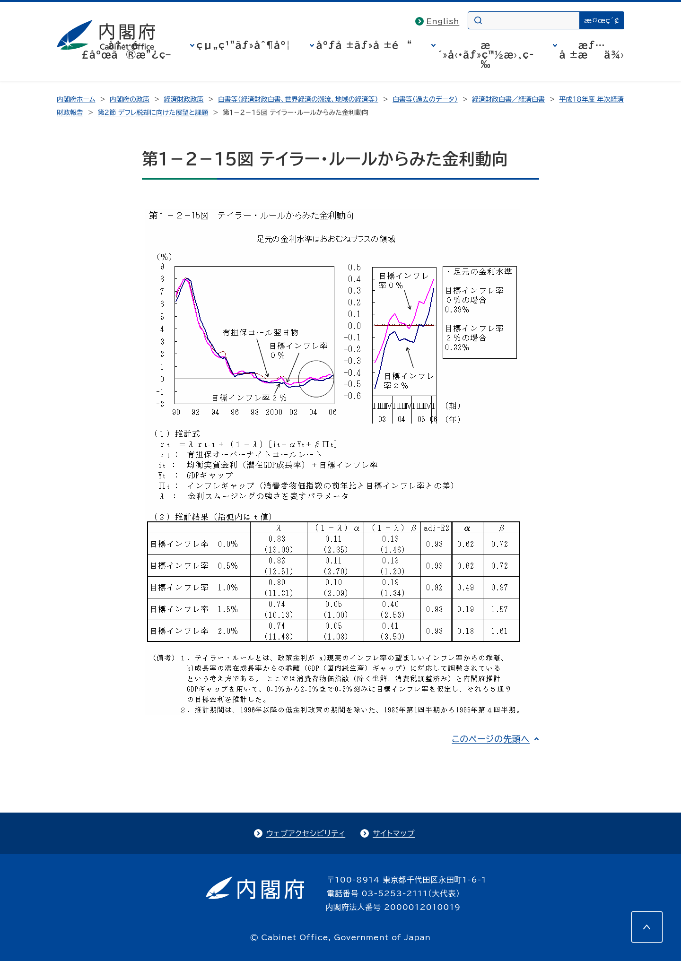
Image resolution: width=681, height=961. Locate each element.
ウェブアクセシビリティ (305, 833)
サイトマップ (394, 833)
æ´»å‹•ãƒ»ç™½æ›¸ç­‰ (486, 54)
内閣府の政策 (129, 99)
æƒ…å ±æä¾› (591, 49)
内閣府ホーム (76, 99)
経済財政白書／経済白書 (508, 99)
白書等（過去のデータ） (425, 99)
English (443, 21)
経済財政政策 (183, 99)
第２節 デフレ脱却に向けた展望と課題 (152, 112)
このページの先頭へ (491, 739)
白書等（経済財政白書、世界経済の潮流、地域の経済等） (298, 99)
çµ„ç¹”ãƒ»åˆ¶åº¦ (244, 45)
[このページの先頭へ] (647, 927)
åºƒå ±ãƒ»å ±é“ (364, 45)
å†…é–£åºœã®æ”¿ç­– (126, 49)
